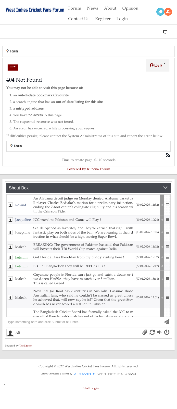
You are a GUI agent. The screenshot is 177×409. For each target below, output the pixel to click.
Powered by (76, 169)
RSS (168, 12)
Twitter (160, 12)
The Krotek (25, 345)
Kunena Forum (98, 169)
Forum (14, 51)
